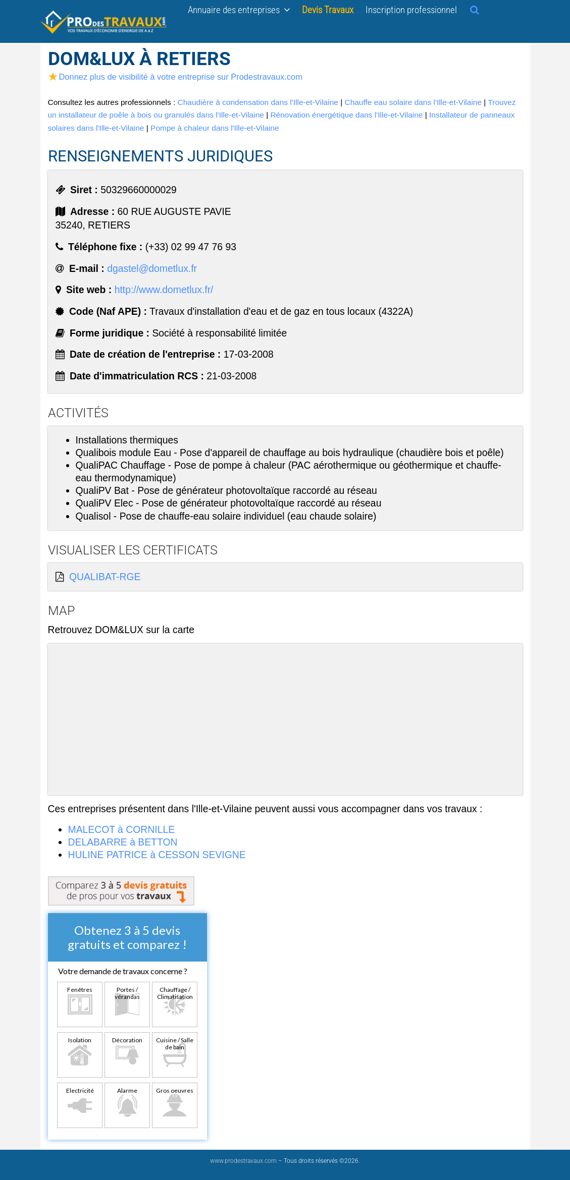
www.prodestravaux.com (243, 1160)
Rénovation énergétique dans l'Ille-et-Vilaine (346, 114)
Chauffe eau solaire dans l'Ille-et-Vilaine (413, 102)
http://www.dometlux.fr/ (164, 289)
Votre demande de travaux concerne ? (122, 971)
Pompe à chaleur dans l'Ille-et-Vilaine (214, 128)
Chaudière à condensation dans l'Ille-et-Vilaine (258, 102)
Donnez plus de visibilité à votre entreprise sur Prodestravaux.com (175, 76)
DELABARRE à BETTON (123, 842)
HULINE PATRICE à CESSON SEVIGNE (157, 854)
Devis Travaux (327, 9)
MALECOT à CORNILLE (121, 829)
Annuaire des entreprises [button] (239, 9)
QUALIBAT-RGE (105, 576)
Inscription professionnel (411, 9)
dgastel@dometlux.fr (152, 268)
